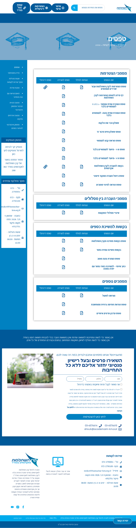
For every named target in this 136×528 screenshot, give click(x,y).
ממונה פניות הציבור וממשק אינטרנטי (16, 106)
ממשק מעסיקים (13, 140)
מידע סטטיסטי (14, 72)
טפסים (17, 67)
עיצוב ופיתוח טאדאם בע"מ (68, 524)
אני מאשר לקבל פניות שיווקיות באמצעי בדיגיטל (98, 384)
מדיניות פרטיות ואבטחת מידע (35, 518)
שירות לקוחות (30, 16)
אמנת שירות (15, 87)
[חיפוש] (74, 8)
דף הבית (122, 45)
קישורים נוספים (31, 19)
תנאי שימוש (18, 518)
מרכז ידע (8, 16)
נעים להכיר (125, 16)
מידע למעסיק (79, 16)
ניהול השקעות (55, 16)
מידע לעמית (102, 16)
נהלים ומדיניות (99, 19)
